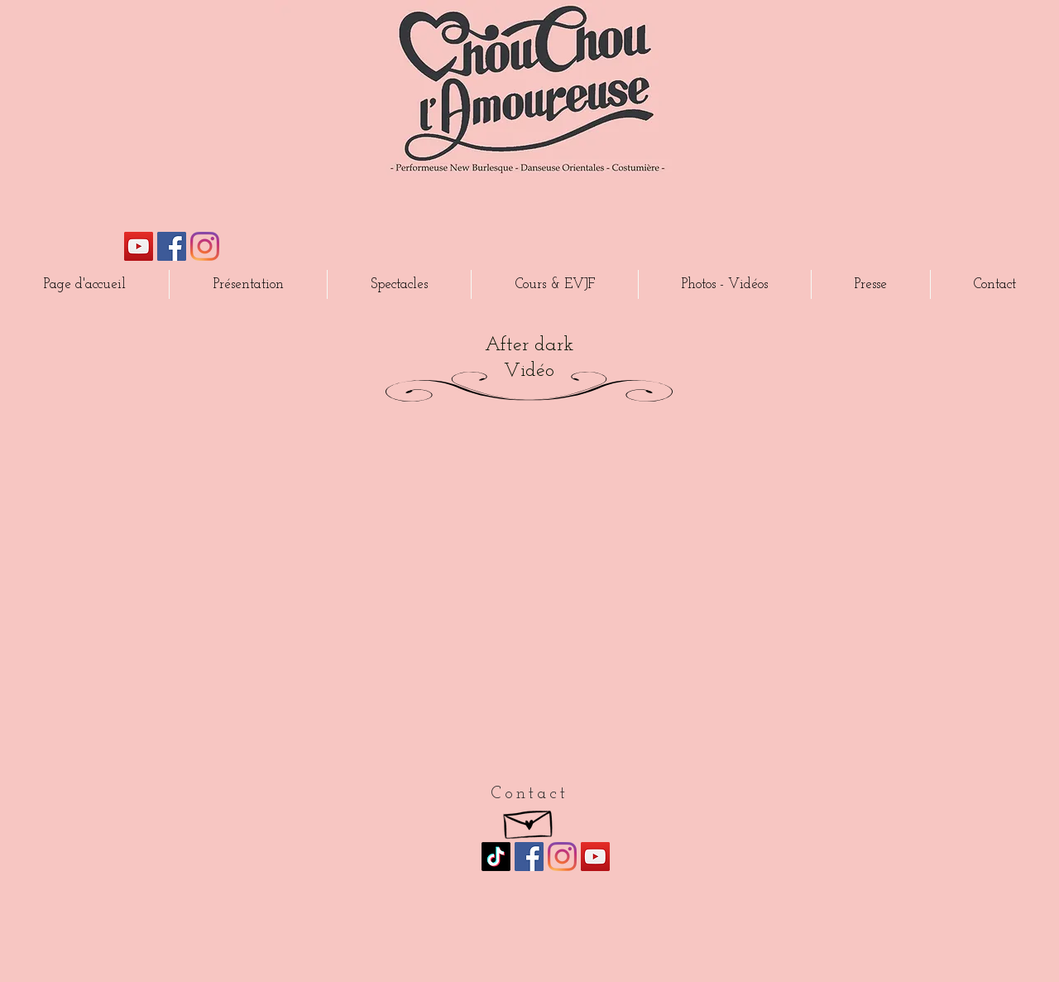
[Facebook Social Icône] (171, 246)
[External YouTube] (529, 601)
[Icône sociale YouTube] (138, 246)
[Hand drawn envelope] (529, 820)
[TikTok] (496, 856)
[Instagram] (204, 246)
